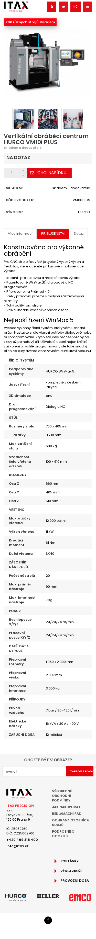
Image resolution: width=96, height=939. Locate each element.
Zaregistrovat (82, 771)
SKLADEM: (14, 188)
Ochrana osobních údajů (70, 822)
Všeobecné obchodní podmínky (62, 796)
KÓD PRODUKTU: (20, 200)
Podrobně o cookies (63, 834)
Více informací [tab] (20, 233)
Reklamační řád (66, 813)
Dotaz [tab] (79, 233)
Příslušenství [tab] (53, 233)
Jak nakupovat (66, 807)
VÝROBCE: (14, 212)
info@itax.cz (17, 846)
